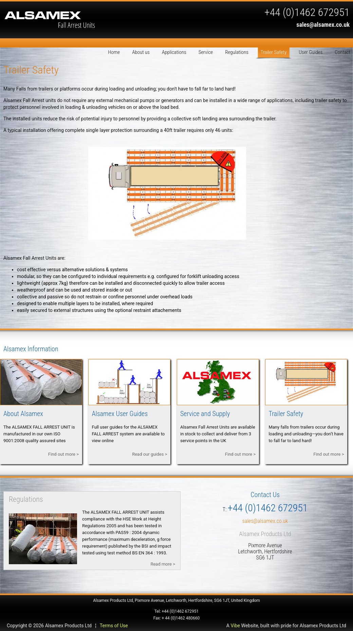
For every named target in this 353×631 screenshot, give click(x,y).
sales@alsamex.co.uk (323, 24)
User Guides (310, 52)
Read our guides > (149, 454)
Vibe (235, 625)
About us (141, 52)
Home (114, 52)
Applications (174, 52)
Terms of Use (114, 625)
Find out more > (63, 454)
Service (206, 52)
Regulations (236, 52)
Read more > (162, 564)
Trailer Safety (273, 52)
